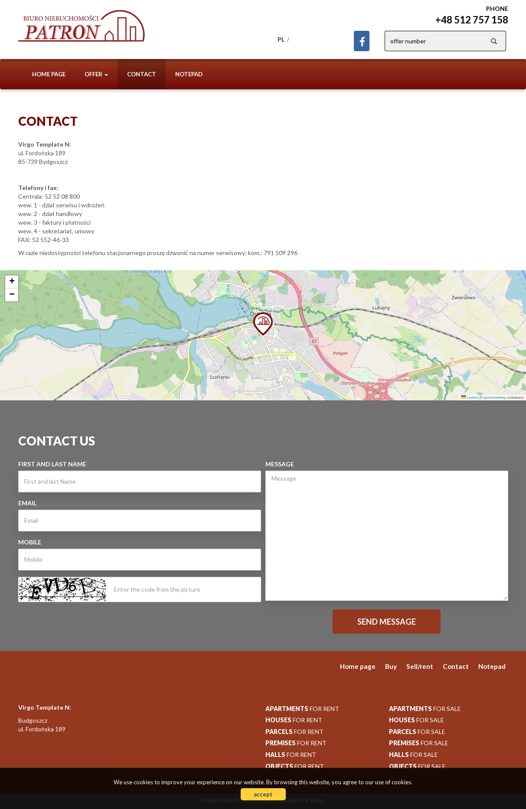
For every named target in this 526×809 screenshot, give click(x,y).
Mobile (29, 542)
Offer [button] (96, 74)
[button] (263, 323)
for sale (425, 708)
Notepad (189, 74)
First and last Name (52, 464)
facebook (361, 41)
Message (279, 464)
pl (281, 39)
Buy (391, 666)
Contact (141, 74)
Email (27, 503)
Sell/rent (419, 666)
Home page (48, 74)
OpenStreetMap (494, 398)
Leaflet (469, 398)
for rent (302, 708)
